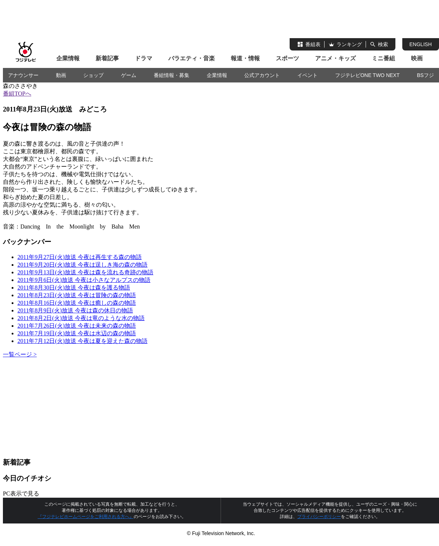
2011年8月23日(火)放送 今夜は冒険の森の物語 (76, 295)
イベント (307, 75)
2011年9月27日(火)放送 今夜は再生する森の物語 (79, 257)
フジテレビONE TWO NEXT (367, 75)
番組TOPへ (17, 93)
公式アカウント (262, 75)
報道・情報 (245, 58)
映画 (417, 58)
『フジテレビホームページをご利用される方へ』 (86, 516)
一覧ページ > (20, 354)
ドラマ (143, 58)
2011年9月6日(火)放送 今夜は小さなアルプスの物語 (83, 280)
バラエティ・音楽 (191, 58)
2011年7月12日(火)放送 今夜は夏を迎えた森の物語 (82, 341)
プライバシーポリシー (319, 516)
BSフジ (425, 75)
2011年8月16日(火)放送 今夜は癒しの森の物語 (76, 303)
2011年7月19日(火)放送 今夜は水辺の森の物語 (76, 333)
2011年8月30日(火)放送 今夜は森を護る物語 (73, 287)
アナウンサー (23, 75)
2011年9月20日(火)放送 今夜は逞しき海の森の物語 (82, 265)
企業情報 (68, 58)
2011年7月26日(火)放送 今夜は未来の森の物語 (76, 326)
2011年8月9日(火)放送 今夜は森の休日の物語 (75, 310)
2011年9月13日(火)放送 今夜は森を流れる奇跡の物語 (85, 272)
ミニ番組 (383, 58)
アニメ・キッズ (335, 58)
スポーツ (287, 58)
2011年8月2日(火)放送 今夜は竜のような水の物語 (81, 318)
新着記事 (107, 58)
